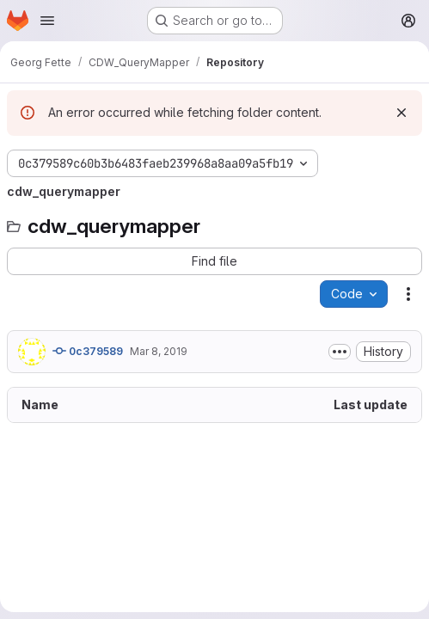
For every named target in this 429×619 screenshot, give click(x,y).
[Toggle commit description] (339, 351)
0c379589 (87, 351)
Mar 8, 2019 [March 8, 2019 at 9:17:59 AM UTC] (158, 351)
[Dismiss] (401, 112)
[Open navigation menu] (47, 20)
